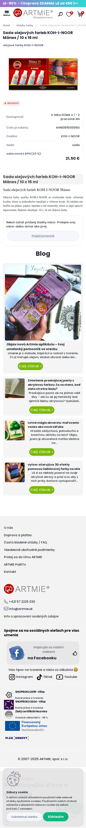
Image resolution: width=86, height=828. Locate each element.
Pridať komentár (43, 236)
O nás (8, 528)
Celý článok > (30, 366)
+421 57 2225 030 (22, 602)
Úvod (6, 25)
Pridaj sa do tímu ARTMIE (23, 557)
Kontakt (10, 572)
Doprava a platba (18, 535)
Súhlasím (56, 816)
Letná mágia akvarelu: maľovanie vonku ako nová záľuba (53, 425)
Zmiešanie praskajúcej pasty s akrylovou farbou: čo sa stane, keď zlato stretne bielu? (54, 384)
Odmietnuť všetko (24, 817)
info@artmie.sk (21, 609)
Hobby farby (25, 25)
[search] (60, 14)
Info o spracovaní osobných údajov (31, 616)
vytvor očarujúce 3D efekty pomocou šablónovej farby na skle (54, 467)
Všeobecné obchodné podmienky (29, 550)
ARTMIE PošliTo (15, 564)
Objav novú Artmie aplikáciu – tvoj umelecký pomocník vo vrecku (35, 346)
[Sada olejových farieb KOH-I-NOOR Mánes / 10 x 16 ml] (43, 74)
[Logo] (33, 13)
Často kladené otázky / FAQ (25, 542)
